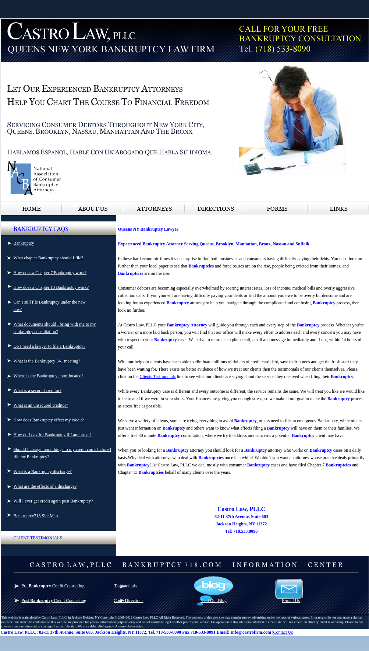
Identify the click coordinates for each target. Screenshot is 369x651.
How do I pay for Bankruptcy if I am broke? (53, 434)
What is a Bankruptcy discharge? (43, 471)
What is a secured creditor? (38, 390)
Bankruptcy (24, 243)
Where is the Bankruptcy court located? (49, 375)
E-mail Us (291, 600)
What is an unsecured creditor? (41, 405)
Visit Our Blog (214, 600)
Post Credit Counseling (54, 600)
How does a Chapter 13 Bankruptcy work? (51, 287)
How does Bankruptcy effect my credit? (49, 420)
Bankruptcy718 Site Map (36, 515)
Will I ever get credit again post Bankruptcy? (53, 501)
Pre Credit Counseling (53, 585)
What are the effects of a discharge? (45, 486)
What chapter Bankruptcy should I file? (49, 257)
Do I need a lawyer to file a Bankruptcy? (49, 346)
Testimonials (125, 585)
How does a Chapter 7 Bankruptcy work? (50, 272)
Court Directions (128, 600)
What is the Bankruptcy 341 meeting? (47, 361)
